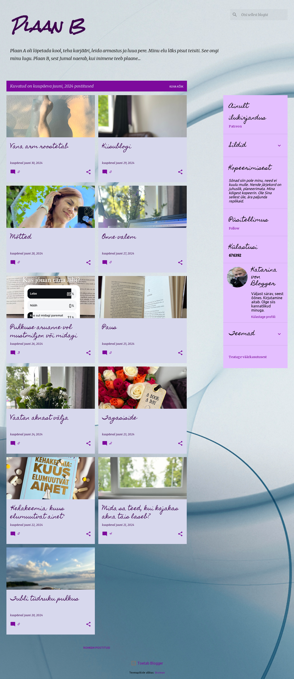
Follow (234, 228)
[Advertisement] (205, 164)
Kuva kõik (176, 86)
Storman (160, 672)
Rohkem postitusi (96, 647)
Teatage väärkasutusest (248, 357)
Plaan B (47, 26)
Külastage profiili (263, 317)
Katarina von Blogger (264, 277)
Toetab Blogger (147, 663)
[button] (88, 172)
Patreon (235, 126)
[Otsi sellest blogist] (263, 14)
